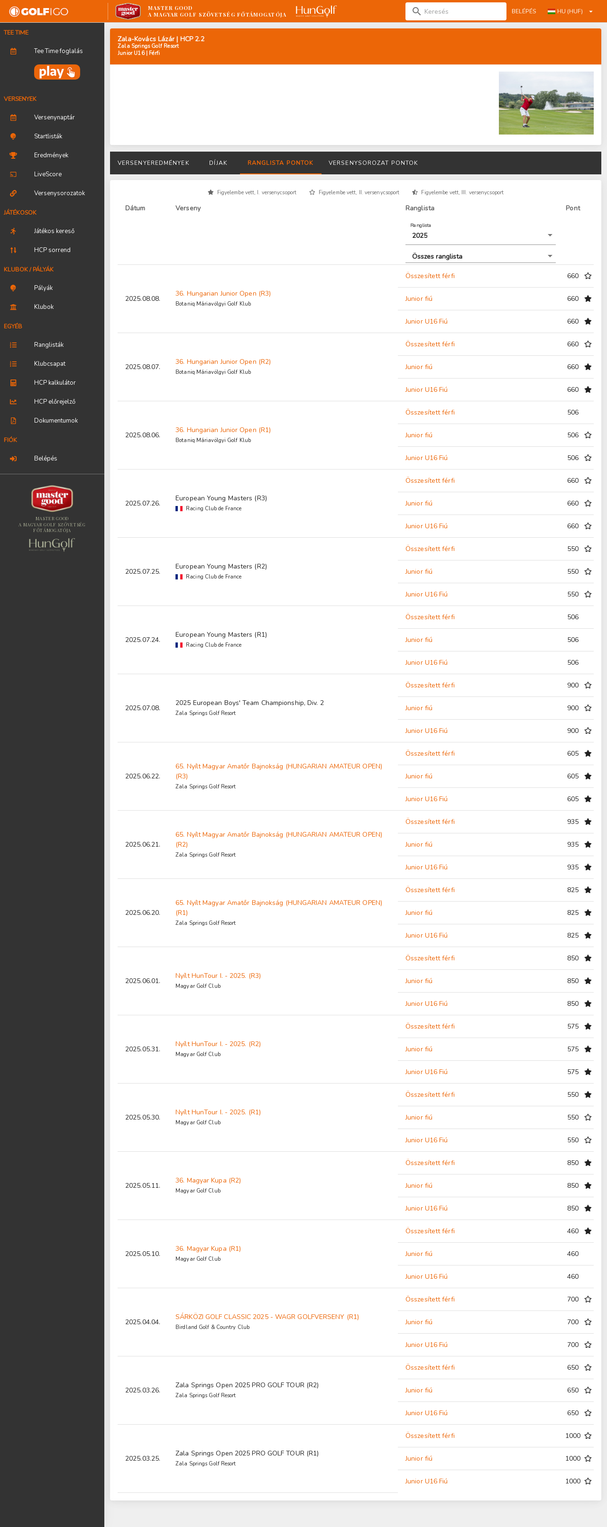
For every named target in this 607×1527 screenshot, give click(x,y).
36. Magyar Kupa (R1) (208, 1248)
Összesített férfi (430, 275)
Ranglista (421, 225)
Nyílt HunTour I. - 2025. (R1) (218, 1112)
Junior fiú (418, 298)
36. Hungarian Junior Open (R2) (223, 361)
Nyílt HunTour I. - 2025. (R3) (218, 975)
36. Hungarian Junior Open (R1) (223, 429)
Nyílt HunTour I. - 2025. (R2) (218, 1043)
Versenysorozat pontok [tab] (373, 163)
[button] (480, 235)
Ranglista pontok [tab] (281, 163)
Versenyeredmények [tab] (154, 163)
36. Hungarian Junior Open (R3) (223, 293)
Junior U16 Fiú (426, 321)
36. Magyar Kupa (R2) (208, 1180)
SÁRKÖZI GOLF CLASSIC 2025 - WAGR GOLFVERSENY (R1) (267, 1316)
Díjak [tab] (218, 163)
